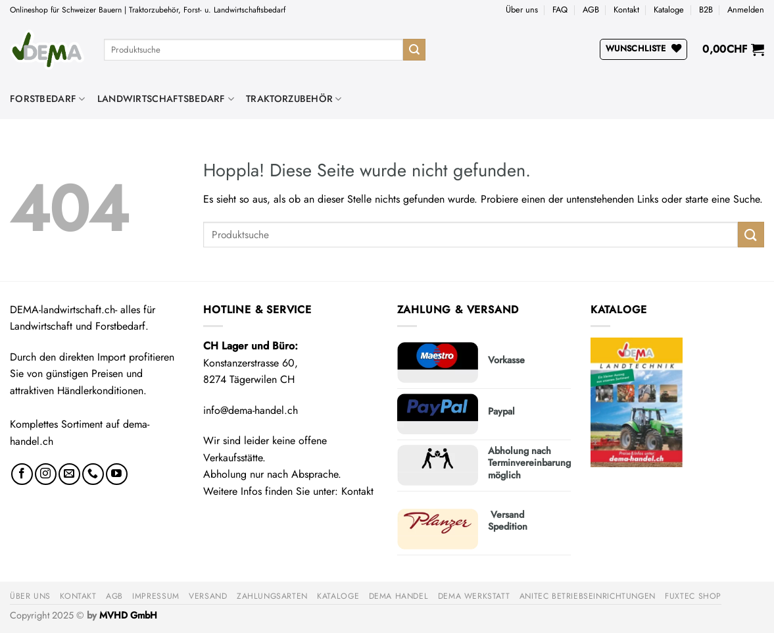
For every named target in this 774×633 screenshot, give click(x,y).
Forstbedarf (47, 98)
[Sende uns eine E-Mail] (69, 474)
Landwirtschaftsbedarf (166, 98)
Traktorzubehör (294, 98)
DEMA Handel (399, 596)
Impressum (156, 596)
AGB (591, 9)
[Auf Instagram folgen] (46, 474)
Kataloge (669, 9)
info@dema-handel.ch (250, 410)
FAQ (560, 9)
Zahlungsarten (272, 596)
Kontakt (626, 9)
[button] (745, 10)
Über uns (522, 9)
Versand (208, 596)
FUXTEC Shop (693, 596)
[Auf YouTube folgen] (117, 474)
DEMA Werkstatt (474, 596)
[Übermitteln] (414, 50)
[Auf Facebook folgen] (22, 474)
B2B (706, 9)
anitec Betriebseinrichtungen (588, 596)
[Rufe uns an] (93, 474)
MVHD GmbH (128, 615)
